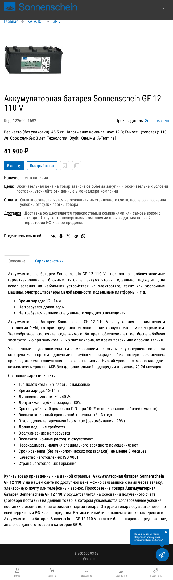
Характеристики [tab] (49, 261)
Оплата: (11, 200)
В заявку (14, 166)
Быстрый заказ (42, 166)
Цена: (9, 186)
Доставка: (13, 213)
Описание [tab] (17, 261)
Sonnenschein (157, 120)
